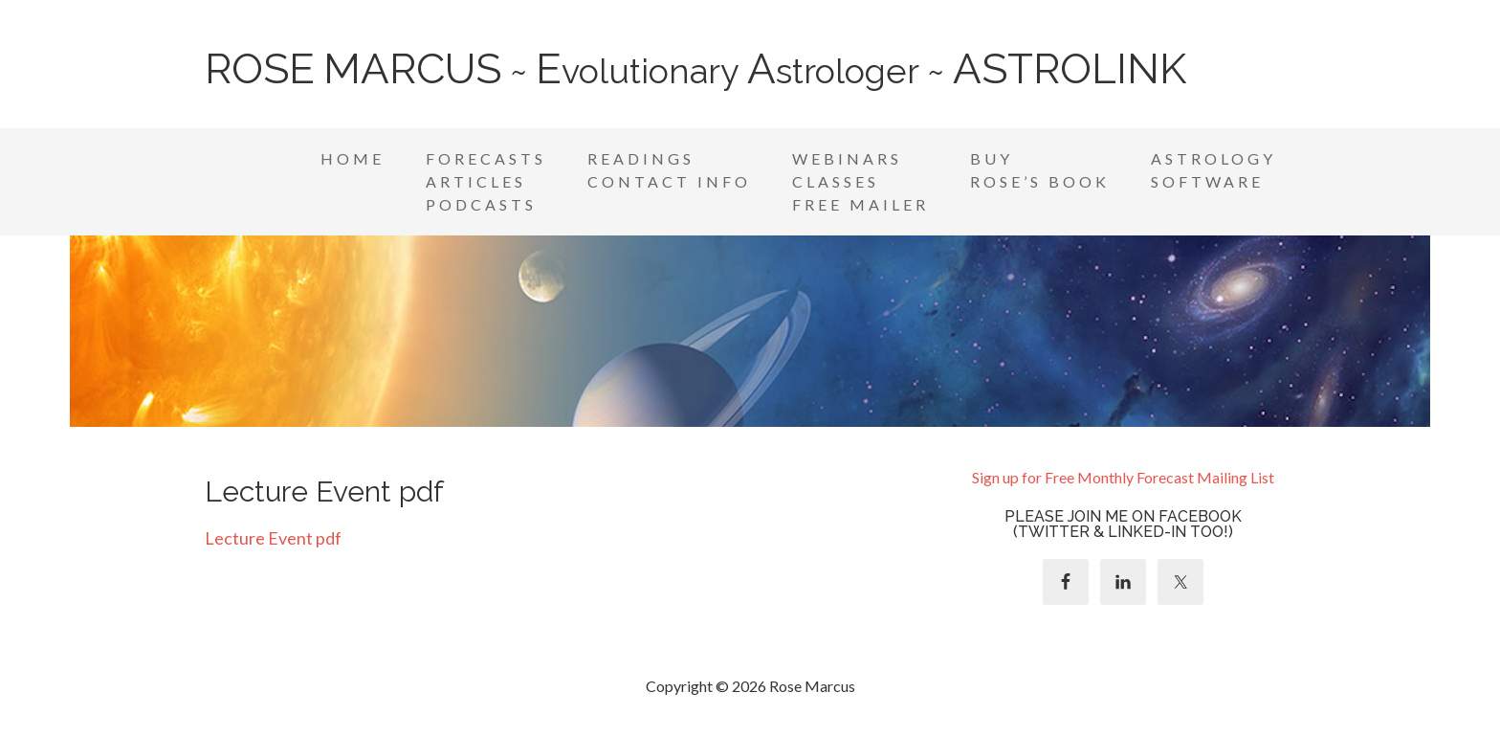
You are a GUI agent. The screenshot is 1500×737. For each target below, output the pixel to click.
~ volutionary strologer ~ (695, 71)
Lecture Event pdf (273, 537)
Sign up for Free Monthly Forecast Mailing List (1123, 477)
